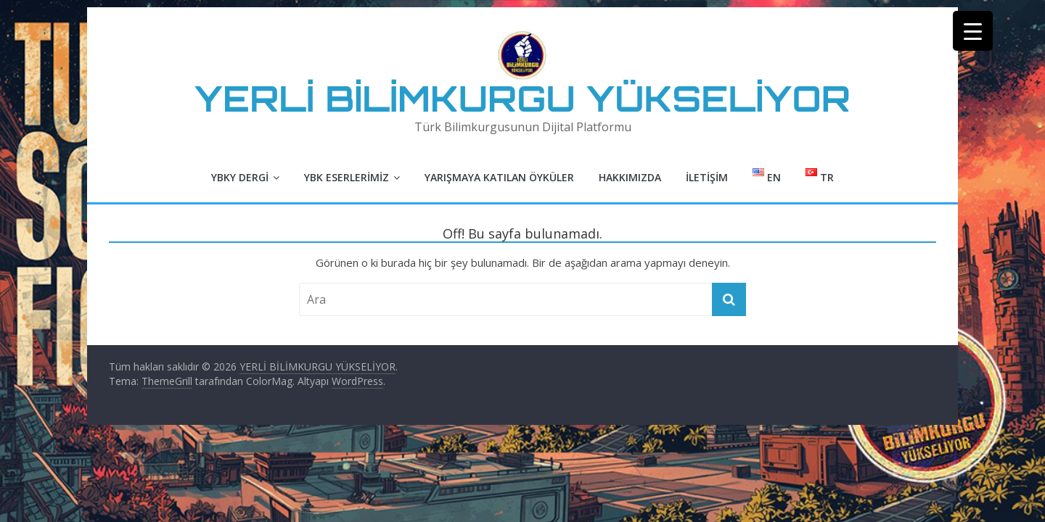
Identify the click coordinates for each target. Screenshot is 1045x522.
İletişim (707, 177)
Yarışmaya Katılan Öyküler (499, 177)
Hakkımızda (630, 177)
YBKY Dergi (240, 177)
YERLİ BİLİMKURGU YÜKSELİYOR (522, 98)
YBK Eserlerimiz (346, 177)
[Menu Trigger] (973, 31)
